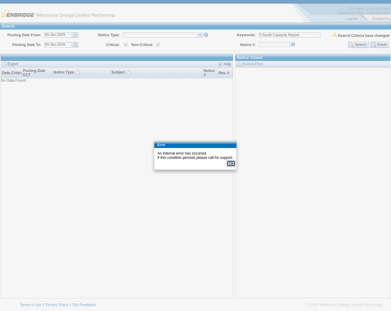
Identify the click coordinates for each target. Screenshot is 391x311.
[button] (231, 163)
